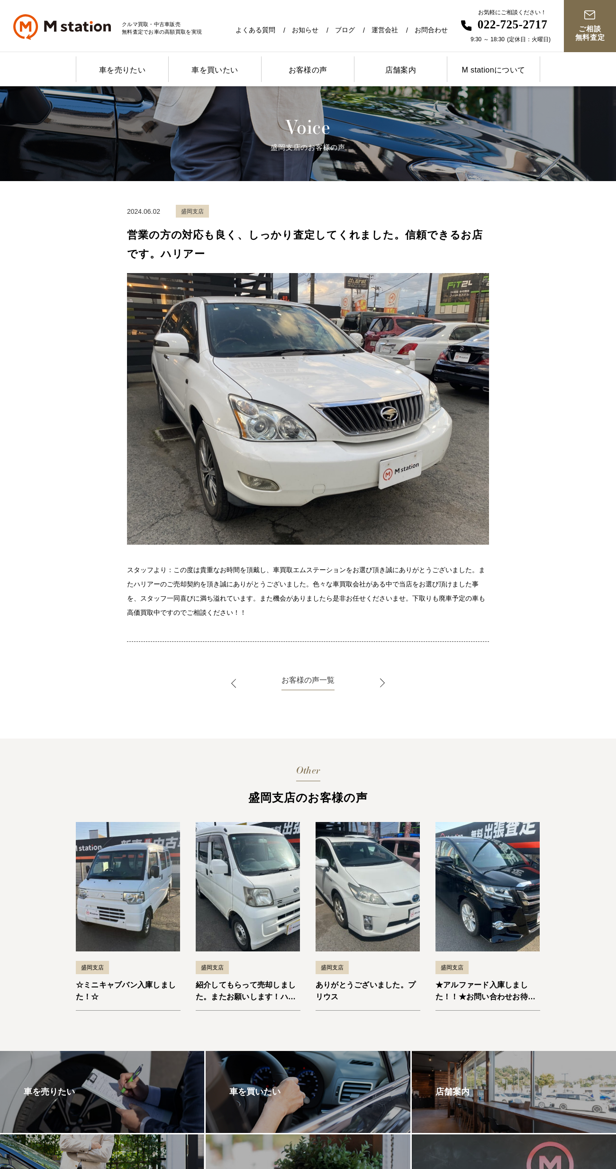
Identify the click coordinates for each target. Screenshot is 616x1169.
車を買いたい (214, 70)
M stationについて (493, 70)
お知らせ (305, 30)
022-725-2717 (513, 24)
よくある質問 (255, 30)
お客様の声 (308, 70)
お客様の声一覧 (308, 680)
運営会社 (384, 30)
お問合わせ (431, 30)
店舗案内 (401, 70)
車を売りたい (122, 70)
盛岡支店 (92, 967)
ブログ (345, 30)
